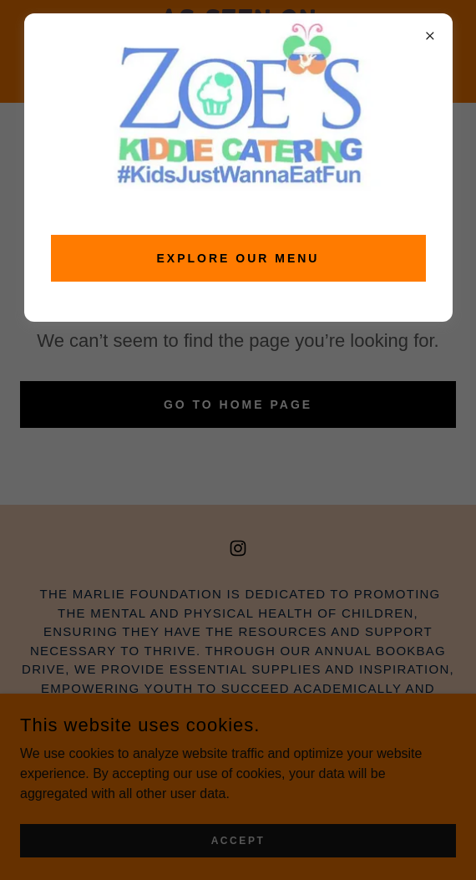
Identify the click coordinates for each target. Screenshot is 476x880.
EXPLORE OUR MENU (238, 258)
